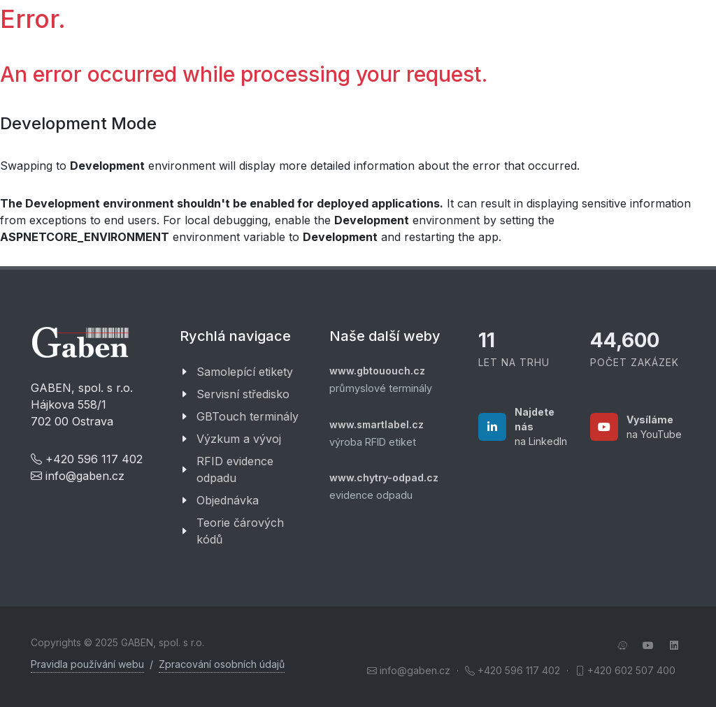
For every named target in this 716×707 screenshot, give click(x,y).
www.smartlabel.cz (376, 424)
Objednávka (227, 500)
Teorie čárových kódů (240, 531)
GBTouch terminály (247, 416)
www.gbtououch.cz (377, 371)
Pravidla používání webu (87, 664)
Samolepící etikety (244, 372)
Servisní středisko (242, 394)
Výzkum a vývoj (238, 439)
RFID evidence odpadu (234, 469)
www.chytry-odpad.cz (383, 477)
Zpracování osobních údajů (222, 664)
